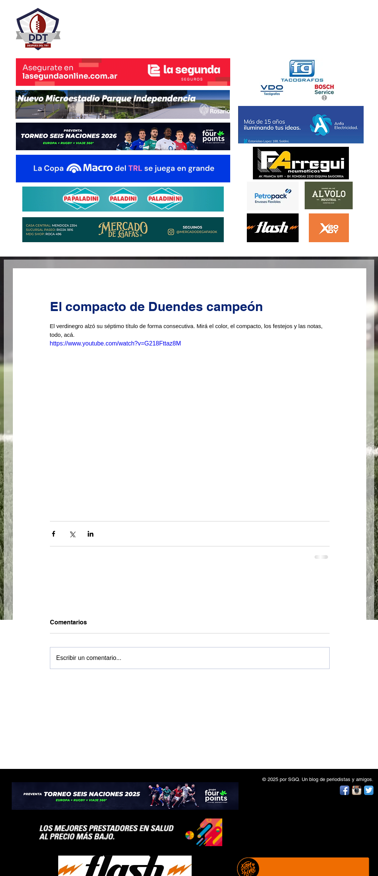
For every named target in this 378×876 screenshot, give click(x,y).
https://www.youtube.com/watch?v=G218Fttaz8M (115, 343)
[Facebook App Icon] (344, 790)
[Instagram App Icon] (356, 790)
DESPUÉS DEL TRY (118, 25)
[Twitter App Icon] (368, 790)
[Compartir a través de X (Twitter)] (72, 533)
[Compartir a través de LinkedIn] (90, 533)
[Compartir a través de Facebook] (53, 533)
